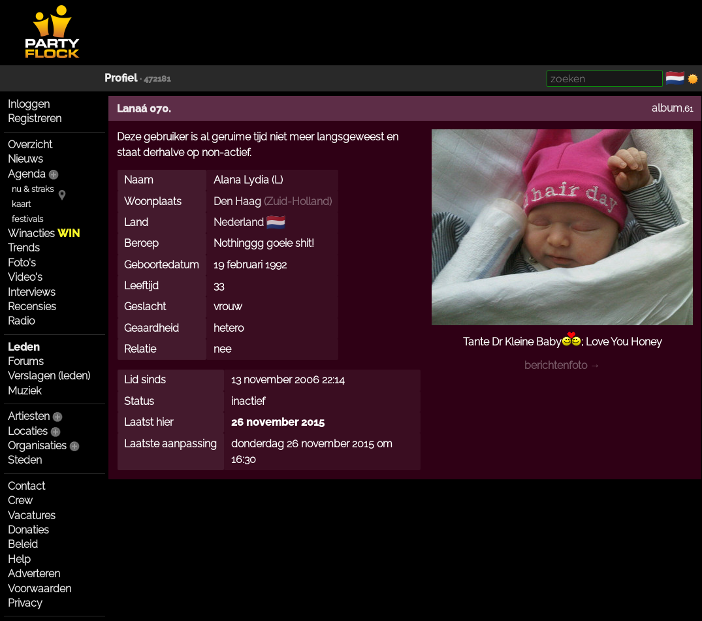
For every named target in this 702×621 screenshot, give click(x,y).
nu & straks (33, 189)
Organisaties (37, 445)
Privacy (25, 603)
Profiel (120, 78)
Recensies (32, 306)
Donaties (28, 530)
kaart (21, 204)
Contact (26, 486)
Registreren (34, 118)
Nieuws (25, 159)
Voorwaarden (39, 588)
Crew (20, 500)
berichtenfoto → (562, 365)
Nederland (239, 222)
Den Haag (237, 201)
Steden (25, 460)
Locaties (28, 431)
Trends (24, 248)
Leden (24, 347)
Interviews (32, 292)
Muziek (24, 391)
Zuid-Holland (297, 201)
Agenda (27, 174)
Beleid (23, 544)
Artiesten (29, 416)
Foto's (22, 263)
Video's (25, 277)
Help (19, 559)
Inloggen (29, 104)
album (667, 108)
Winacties (44, 233)
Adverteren (34, 573)
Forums (26, 361)
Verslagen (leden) (49, 376)
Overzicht (30, 144)
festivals (27, 219)
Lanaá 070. (144, 109)
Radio (21, 321)
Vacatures (32, 515)
